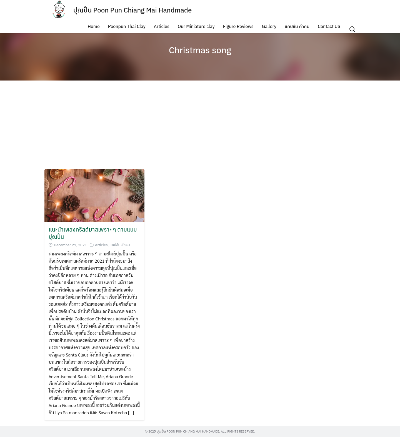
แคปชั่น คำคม (297, 26)
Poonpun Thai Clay (127, 26)
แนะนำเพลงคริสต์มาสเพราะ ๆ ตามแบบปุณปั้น (93, 233)
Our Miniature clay (196, 26)
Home (93, 26)
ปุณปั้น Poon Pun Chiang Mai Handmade (132, 10)
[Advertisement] (200, 125)
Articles (161, 26)
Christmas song (200, 50)
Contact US (329, 26)
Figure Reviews (238, 26)
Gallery (269, 26)
